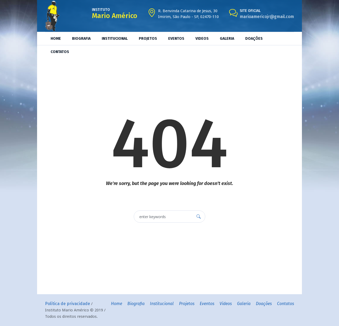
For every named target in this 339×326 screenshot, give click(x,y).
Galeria (244, 303)
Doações (264, 303)
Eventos (207, 303)
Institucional (162, 303)
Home (116, 303)
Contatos (285, 303)
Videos (226, 303)
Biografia (136, 303)
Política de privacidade (67, 303)
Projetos (186, 303)
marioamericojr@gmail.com (267, 16)
